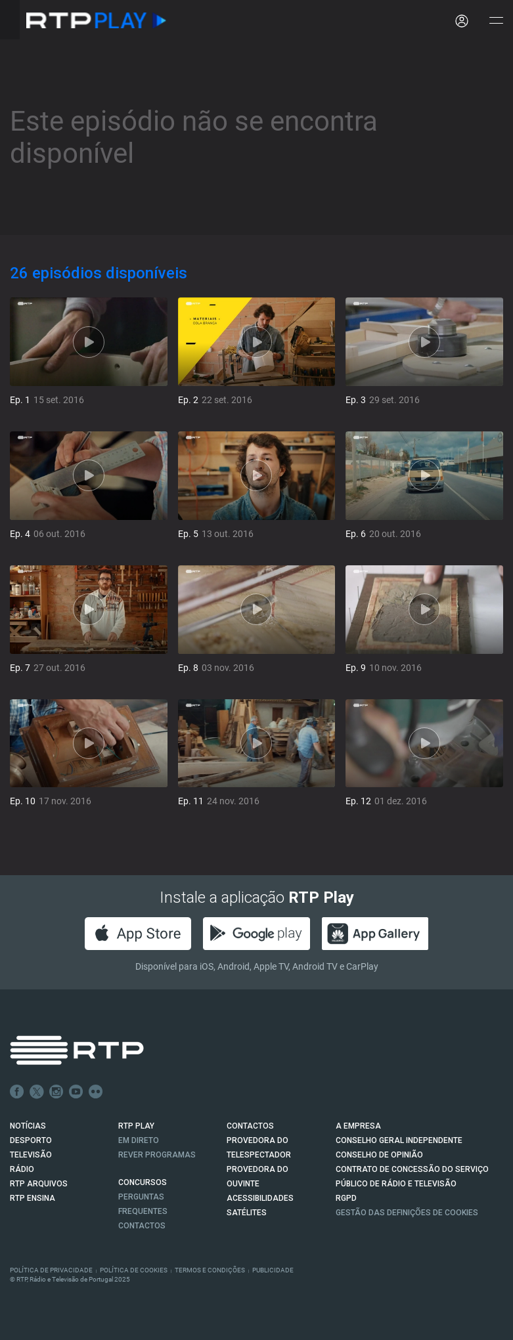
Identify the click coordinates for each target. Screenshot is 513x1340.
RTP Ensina (32, 1198)
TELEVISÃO (31, 1154)
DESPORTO (31, 1140)
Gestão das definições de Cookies (407, 1212)
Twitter (37, 1092)
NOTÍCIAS (28, 1126)
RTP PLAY (136, 1126)
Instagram (56, 1092)
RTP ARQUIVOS (39, 1183)
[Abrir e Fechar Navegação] (496, 21)
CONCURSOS (142, 1182)
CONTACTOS (250, 1126)
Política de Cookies (133, 1270)
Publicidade (273, 1270)
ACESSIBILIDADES (260, 1198)
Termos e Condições (210, 1270)
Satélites (247, 1212)
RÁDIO (22, 1169)
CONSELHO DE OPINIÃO (379, 1154)
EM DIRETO (138, 1140)
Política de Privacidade (51, 1270)
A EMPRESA (358, 1126)
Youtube (76, 1092)
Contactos (142, 1225)
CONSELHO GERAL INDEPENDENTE (399, 1140)
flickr (96, 1092)
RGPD (346, 1198)
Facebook (17, 1092)
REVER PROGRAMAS (157, 1154)
